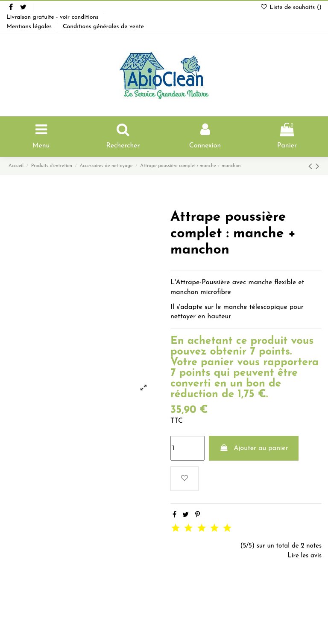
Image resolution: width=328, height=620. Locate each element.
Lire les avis (304, 556)
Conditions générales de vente (103, 26)
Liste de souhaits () (291, 7)
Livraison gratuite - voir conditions (53, 17)
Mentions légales (29, 26)
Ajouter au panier (254, 448)
